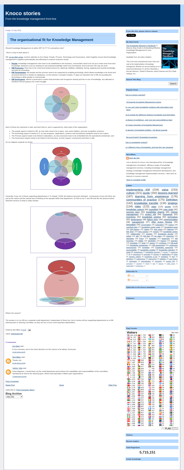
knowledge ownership (164, 247)
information (133, 261)
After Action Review (161, 222)
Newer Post (10, 385)
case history (173, 259)
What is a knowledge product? (136, 142)
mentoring (158, 261)
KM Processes (18, 68)
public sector (171, 263)
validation (163, 259)
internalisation (146, 261)
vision (176, 254)
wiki (137, 236)
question (149, 234)
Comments (133, 280)
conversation (146, 225)
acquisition (129, 263)
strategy (173, 203)
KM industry (134, 229)
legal (143, 243)
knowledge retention (167, 250)
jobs (154, 263)
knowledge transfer (146, 203)
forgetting (146, 247)
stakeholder (130, 266)
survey (168, 206)
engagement (138, 252)
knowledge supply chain (151, 227)
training (163, 241)
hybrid (147, 263)
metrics (171, 225)
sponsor (156, 254)
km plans (158, 236)
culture (130, 192)
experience (137, 254)
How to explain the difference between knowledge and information (149, 115)
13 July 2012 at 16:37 (18, 352)
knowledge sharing (155, 212)
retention (174, 241)
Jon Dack (16, 346)
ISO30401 (152, 241)
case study (168, 209)
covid (128, 252)
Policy (141, 238)
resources (174, 252)
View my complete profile (136, 180)
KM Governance (18, 79)
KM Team (130, 232)
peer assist (158, 229)
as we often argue (16, 57)
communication (170, 219)
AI (129, 254)
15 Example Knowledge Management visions (152, 101)
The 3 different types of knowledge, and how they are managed (148, 147)
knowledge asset (171, 227)
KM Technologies (19, 72)
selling (128, 236)
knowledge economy (153, 252)
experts (156, 232)
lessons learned (168, 192)
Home (61, 385)
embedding (159, 225)
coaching (139, 263)
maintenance (140, 259)
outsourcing (152, 259)
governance (136, 219)
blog (173, 257)
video (153, 206)
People (14, 63)
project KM (150, 214)
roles (138, 206)
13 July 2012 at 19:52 (18, 363)
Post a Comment (12, 381)
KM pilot (146, 236)
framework (168, 214)
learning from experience (152, 196)
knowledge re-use (151, 257)
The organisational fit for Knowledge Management (62, 39)
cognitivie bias (131, 227)
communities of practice (141, 199)
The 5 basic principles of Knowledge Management (143, 125)
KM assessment (158, 245)
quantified (153, 209)
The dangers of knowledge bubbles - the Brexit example (145, 130)
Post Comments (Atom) (25, 390)
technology (173, 217)
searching (170, 236)
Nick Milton (16, 357)
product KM (170, 261)
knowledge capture (135, 209)
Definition (172, 199)
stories (152, 243)
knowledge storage (165, 234)
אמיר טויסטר (17, 368)
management (138, 222)
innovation (131, 224)
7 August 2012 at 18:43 (19, 376)
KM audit (174, 243)
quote (146, 192)
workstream (139, 266)
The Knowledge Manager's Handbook (141, 46)
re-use (165, 252)
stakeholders (166, 254)
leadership (166, 238)
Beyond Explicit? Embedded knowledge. (152, 136)
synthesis (162, 243)
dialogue (170, 229)
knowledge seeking (151, 217)
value (165, 189)
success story (133, 212)
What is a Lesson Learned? (134, 95)
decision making (135, 257)
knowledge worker (170, 232)
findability (152, 238)
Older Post (112, 385)
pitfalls (140, 241)
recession (147, 254)
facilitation (164, 257)
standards (130, 238)
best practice (143, 232)
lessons (161, 263)
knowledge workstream (139, 245)
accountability (131, 250)
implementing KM (17, 334)
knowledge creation (148, 250)
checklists (134, 243)
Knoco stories (22, 13)
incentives (131, 217)
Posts (131, 276)
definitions (129, 259)
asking (146, 229)
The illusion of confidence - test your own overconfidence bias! (148, 120)
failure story (152, 219)
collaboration (135, 234)
